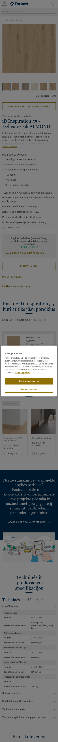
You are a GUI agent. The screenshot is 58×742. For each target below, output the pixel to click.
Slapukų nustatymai (29, 389)
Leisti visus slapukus (29, 381)
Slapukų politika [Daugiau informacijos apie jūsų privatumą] (22, 372)
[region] (28, 371)
